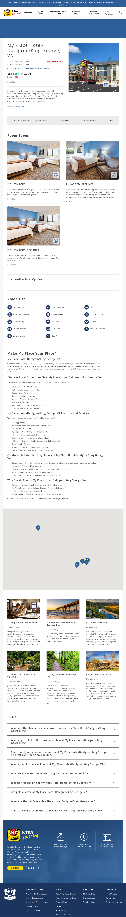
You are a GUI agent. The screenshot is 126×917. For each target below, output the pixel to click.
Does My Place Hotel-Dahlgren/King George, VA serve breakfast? (63, 773)
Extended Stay (76, 12)
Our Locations (89, 898)
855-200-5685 (111, 894)
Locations (28, 13)
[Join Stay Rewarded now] (15, 868)
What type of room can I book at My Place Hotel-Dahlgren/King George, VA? (63, 764)
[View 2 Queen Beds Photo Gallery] (56, 175)
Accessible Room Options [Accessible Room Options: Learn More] (63, 279)
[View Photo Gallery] (106, 84)
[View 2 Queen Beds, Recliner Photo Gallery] (56, 241)
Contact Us (110, 898)
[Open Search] (120, 12)
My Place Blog (89, 894)
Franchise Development (93, 12)
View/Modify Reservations (37, 894)
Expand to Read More (15, 106)
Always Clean (61, 902)
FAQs (112, 120)
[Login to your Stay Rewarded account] (32, 868)
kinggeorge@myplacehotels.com (36, 68)
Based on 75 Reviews (15, 77)
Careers (59, 906)
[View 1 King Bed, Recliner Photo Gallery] (114, 175)
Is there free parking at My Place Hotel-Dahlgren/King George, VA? (63, 782)
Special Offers (40, 12)
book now (95, 2)
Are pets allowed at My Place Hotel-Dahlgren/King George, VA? (63, 792)
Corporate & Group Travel (58, 12)
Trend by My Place (63, 915)
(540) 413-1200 (13, 68)
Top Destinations (90, 902)
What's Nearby (89, 120)
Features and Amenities (66, 898)
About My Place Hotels (65, 894)
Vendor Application (114, 902)
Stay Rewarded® (33, 911)
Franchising (61, 911)
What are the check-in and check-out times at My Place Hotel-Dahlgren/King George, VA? (63, 730)
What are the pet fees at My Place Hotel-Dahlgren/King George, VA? (63, 801)
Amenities (65, 120)
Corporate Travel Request (37, 902)
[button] (86, 562)
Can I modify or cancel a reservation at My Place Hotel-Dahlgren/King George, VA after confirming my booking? (63, 754)
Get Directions (55, 61)
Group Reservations (34, 898)
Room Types (41, 120)
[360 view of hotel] (114, 84)
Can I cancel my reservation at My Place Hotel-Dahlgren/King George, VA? (63, 810)
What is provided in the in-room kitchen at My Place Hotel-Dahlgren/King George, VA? (63, 741)
